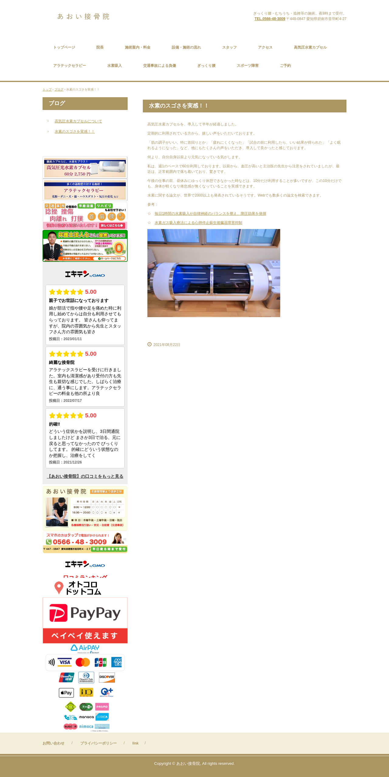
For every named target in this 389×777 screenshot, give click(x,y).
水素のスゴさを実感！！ (75, 131)
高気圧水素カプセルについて (78, 121)
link (135, 743)
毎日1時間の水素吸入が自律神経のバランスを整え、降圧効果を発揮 (210, 213)
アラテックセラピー (69, 65)
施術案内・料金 (137, 47)
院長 (100, 47)
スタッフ (229, 47)
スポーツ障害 (248, 65)
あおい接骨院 (97, 16)
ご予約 (285, 65)
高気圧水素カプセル (310, 47)
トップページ (64, 47)
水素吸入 (114, 65)
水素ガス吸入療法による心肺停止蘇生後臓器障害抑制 (198, 223)
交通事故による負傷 (159, 65)
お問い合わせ (53, 743)
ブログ (57, 103)
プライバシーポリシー (98, 743)
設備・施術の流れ (186, 47)
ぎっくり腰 (206, 65)
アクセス (265, 47)
